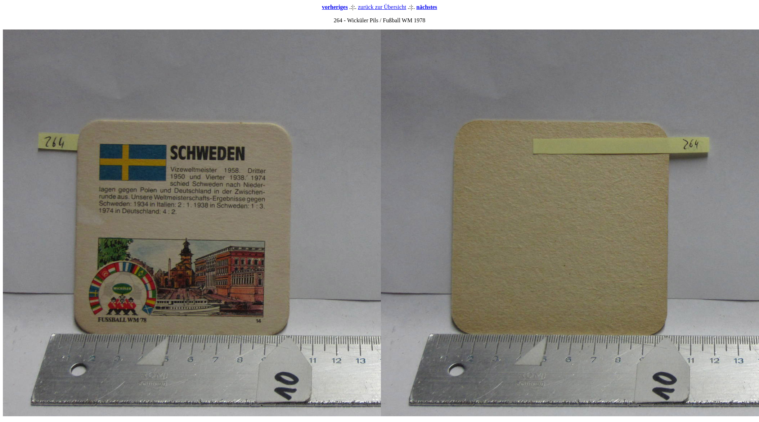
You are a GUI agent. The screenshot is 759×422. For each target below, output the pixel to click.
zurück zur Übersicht (382, 7)
